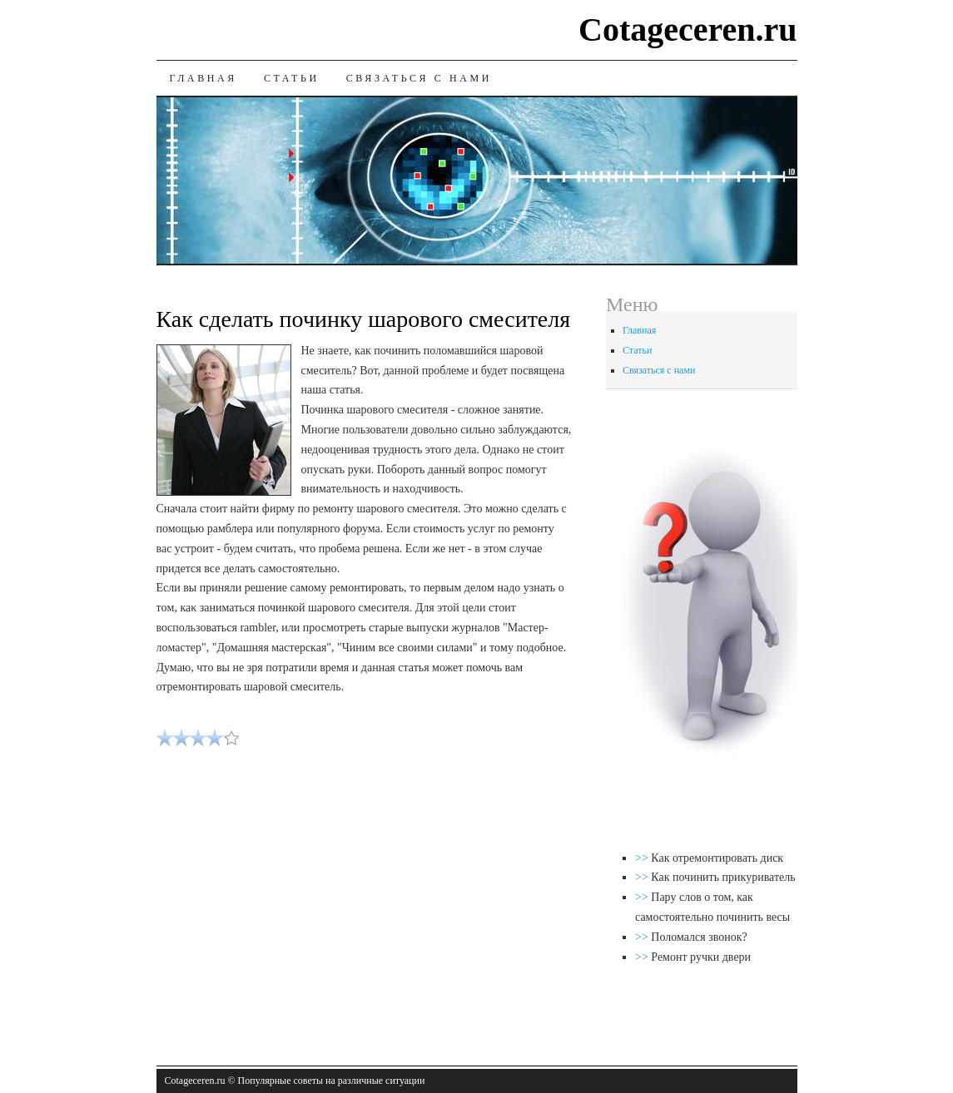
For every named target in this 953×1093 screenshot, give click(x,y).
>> (643, 858)
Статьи (292, 78)
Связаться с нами (419, 78)
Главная (203, 78)
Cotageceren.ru (687, 29)
